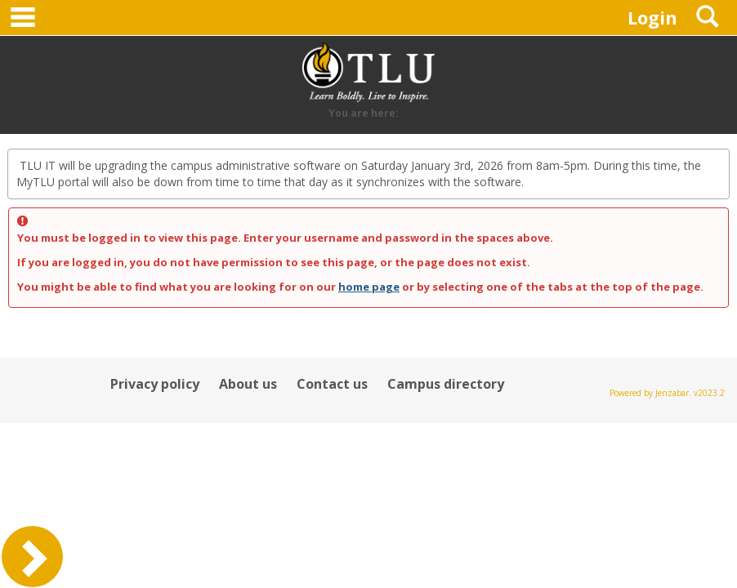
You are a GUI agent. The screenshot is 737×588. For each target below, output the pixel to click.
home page (369, 286)
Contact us (332, 384)
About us (248, 384)
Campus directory (445, 384)
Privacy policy (154, 384)
